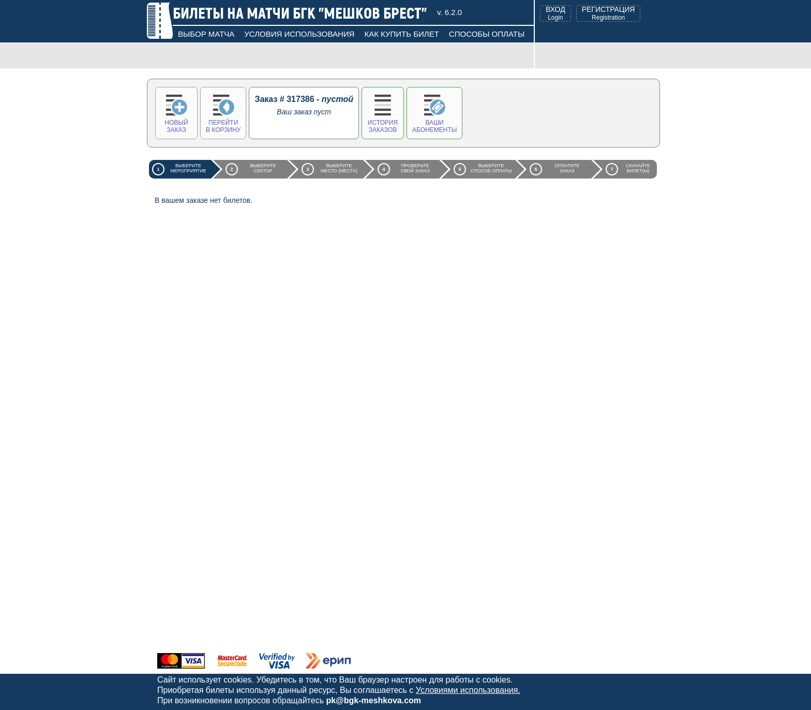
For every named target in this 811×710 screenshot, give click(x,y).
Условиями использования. (468, 690)
